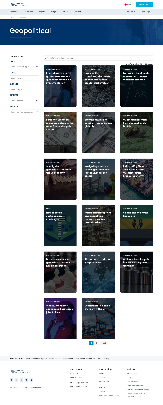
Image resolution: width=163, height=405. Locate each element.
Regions (43, 12)
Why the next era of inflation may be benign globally (98, 123)
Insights (56, 12)
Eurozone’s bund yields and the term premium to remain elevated (136, 76)
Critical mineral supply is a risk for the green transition (136, 262)
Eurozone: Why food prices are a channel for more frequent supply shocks (59, 124)
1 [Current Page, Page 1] (91, 343)
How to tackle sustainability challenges (54, 216)
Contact (79, 12)
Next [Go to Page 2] (104, 343)
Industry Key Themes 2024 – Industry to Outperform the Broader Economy (135, 171)
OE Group (132, 12)
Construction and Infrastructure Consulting (92, 358)
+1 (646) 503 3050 (80, 387)
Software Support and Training (138, 390)
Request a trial (143, 4)
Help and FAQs (104, 382)
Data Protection (132, 382)
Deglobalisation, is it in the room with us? (97, 307)
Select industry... (24, 100)
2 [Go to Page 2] (96, 343)
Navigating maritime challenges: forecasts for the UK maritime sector (97, 171)
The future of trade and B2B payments (98, 261)
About (67, 12)
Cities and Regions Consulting (61, 358)
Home (11, 17)
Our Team (102, 377)
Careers (102, 391)
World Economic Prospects (36, 358)
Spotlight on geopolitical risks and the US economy (58, 169)
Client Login (147, 12)
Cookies (130, 377)
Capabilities (16, 12)
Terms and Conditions (135, 386)
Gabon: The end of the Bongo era (135, 214)
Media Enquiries (76, 377)
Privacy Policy (132, 373)
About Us (102, 373)
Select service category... (24, 111)
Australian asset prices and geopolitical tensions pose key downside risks (98, 217)
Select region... (24, 89)
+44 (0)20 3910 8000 (80, 383)
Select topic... (24, 78)
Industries (30, 12)
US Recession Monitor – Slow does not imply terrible (136, 123)
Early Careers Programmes (109, 395)
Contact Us (74, 373)
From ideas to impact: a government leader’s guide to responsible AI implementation (59, 78)
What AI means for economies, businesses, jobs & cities (59, 309)
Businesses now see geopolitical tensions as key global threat (60, 262)
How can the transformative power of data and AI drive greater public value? (97, 78)
